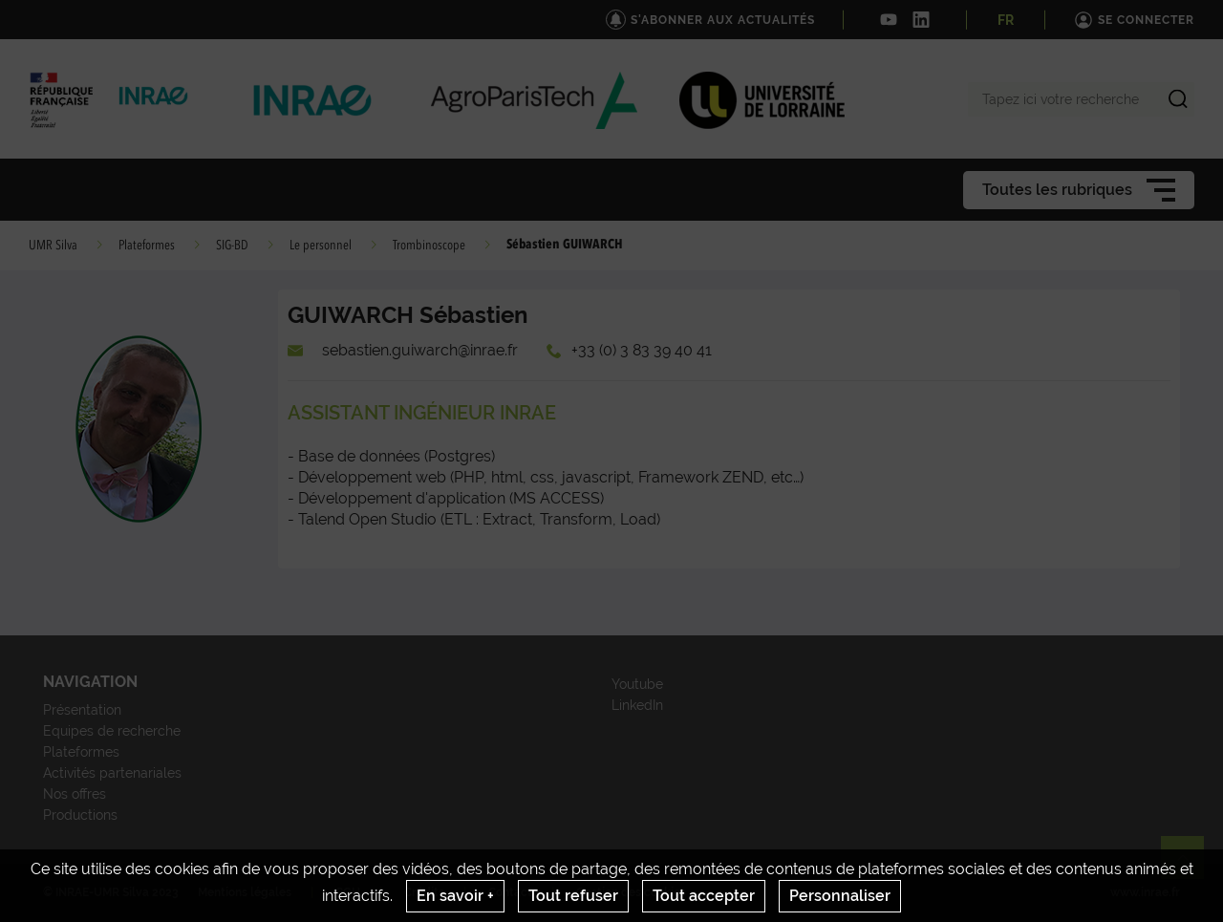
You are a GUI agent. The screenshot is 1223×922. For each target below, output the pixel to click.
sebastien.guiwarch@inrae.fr (420, 350)
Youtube (637, 684)
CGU (347, 892)
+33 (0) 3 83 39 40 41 (641, 350)
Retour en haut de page (1190, 865)
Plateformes (146, 245)
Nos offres (74, 794)
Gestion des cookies (631, 892)
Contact (510, 892)
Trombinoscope (429, 245)
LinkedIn (637, 705)
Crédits (424, 892)
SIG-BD (232, 245)
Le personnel (321, 245)
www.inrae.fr (1145, 892)
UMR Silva (53, 245)
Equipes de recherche (112, 731)
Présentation (82, 710)
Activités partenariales (112, 773)
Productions (80, 815)
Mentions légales (244, 892)
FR (1006, 20)
